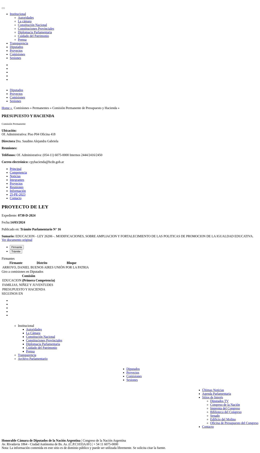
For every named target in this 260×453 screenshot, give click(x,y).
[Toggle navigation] (3, 8)
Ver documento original (17, 240)
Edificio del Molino (223, 419)
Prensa (22, 39)
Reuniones (17, 187)
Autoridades (26, 17)
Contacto (16, 198)
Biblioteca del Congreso (226, 412)
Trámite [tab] (16, 251)
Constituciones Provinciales (36, 28)
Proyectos (16, 50)
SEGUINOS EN (12, 293)
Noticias (15, 176)
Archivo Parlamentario (33, 358)
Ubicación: (9, 130)
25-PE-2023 (17, 194)
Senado (215, 415)
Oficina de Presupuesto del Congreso (234, 423)
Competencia (18, 172)
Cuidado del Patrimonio (33, 36)
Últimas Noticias (213, 390)
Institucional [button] (18, 14)
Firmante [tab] (16, 247)
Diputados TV (219, 401)
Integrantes (17, 180)
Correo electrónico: (15, 162)
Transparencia (19, 43)
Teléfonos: (9, 155)
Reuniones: (9, 148)
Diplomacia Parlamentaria (35, 32)
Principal (16, 169)
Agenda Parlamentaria (216, 393)
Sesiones (15, 58)
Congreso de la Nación (225, 404)
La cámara (24, 21)
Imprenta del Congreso (225, 408)
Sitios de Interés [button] (212, 397)
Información (18, 191)
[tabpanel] (130, 263)
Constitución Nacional (32, 25)
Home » (7, 108)
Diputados (16, 47)
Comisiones (17, 54)
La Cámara (33, 333)
